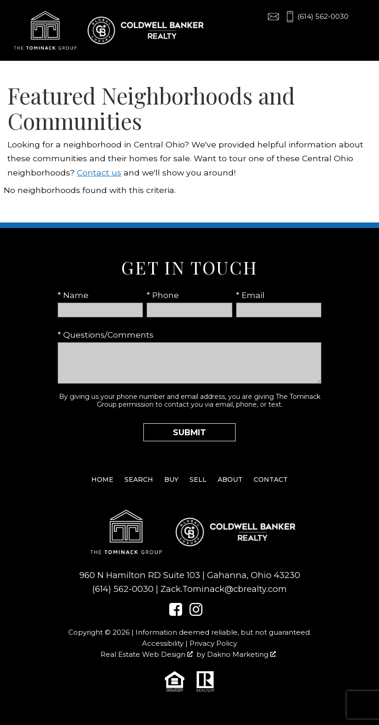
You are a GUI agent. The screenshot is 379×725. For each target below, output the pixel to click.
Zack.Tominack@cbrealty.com (223, 589)
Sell (198, 479)
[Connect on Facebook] (175, 613)
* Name (73, 295)
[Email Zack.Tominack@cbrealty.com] (273, 16)
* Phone (163, 295)
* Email (250, 295)
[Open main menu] (362, 17)
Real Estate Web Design (147, 654)
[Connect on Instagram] (196, 613)
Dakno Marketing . (242, 654)
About (230, 479)
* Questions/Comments (106, 334)
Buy (171, 479)
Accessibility (163, 643)
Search (138, 479)
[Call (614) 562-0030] (316, 16)
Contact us (99, 172)
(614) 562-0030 (123, 589)
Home (102, 479)
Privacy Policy (213, 643)
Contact (271, 479)
